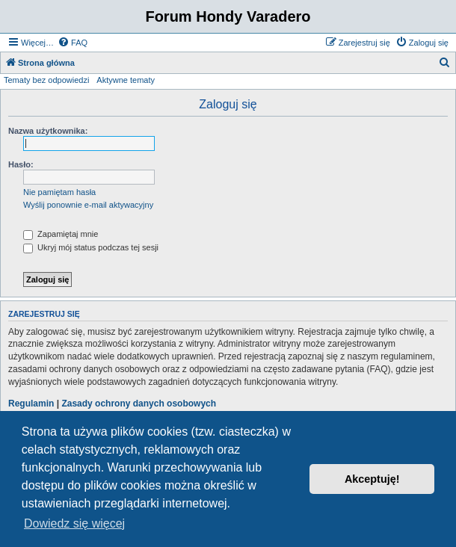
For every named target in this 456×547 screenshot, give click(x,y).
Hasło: (21, 164)
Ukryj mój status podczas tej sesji (90, 247)
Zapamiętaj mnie (60, 233)
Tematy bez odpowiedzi (46, 79)
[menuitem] (72, 43)
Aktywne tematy (125, 79)
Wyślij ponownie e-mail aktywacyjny (88, 204)
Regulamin (31, 403)
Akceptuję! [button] (372, 479)
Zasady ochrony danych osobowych (138, 403)
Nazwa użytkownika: (47, 130)
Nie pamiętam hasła (59, 192)
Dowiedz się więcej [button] (74, 523)
